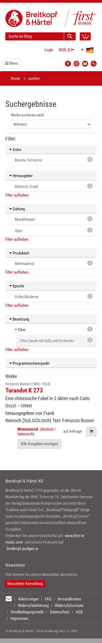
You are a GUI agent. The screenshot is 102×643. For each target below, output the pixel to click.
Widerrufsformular (69, 605)
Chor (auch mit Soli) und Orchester (56, 340)
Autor (15, 149)
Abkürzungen (28, 599)
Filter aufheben (16, 195)
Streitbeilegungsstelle (27, 612)
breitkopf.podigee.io (22, 548)
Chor (22, 329)
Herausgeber (21, 175)
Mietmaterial (54, 263)
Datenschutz (60, 612)
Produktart (19, 253)
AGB (79, 612)
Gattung (17, 209)
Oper (54, 230)
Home (15, 78)
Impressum (19, 618)
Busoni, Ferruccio (54, 160)
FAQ (48, 599)
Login (49, 49)
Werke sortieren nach (27, 115)
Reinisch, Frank (54, 186)
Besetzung (19, 319)
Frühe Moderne (54, 296)
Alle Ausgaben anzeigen (39, 443)
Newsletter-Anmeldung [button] (25, 583)
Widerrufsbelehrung (33, 605)
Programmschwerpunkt (29, 363)
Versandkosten (69, 599)
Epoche (16, 286)
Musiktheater (54, 219)
